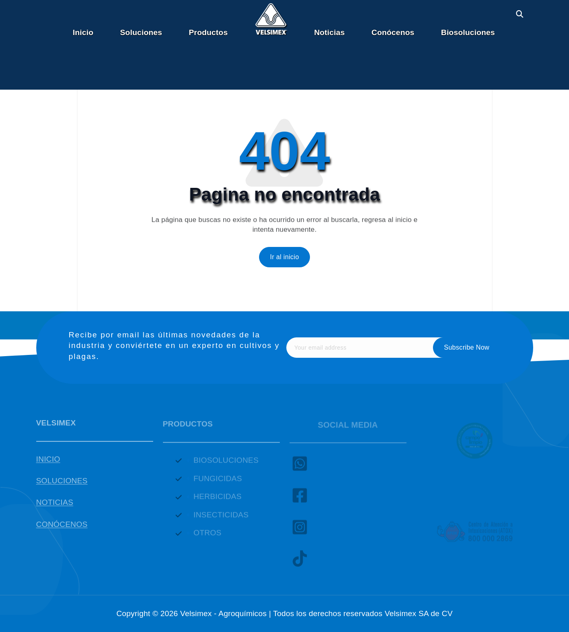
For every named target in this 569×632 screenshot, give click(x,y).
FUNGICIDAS (217, 481)
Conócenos (392, 32)
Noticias (329, 32)
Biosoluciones (468, 32)
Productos (208, 32)
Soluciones (141, 32)
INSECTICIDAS (220, 517)
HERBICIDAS (217, 499)
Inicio (83, 32)
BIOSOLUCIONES (226, 463)
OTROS (207, 535)
